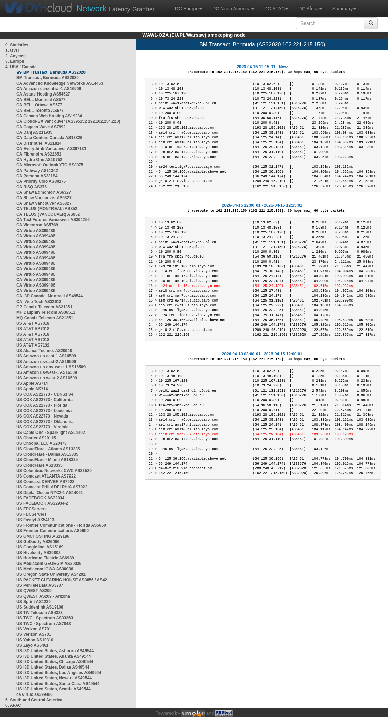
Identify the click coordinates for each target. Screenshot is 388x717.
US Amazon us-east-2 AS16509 (46, 361)
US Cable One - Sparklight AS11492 (50, 432)
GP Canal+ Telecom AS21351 (44, 307)
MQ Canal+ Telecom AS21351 (44, 318)
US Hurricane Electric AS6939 (45, 558)
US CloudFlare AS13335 (39, 465)
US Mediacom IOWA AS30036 (44, 569)
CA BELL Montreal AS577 (40, 99)
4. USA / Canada (21, 66)
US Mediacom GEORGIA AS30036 (48, 563)
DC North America (233, 8)
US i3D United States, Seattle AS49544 (53, 689)
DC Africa (310, 8)
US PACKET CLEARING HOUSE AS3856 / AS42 (61, 579)
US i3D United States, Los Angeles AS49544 (58, 672)
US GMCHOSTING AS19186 (42, 536)
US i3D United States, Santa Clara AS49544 (57, 683)
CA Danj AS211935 (34, 132)
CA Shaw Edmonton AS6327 (43, 192)
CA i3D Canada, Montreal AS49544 (49, 296)
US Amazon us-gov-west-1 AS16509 (51, 367)
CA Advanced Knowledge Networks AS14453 (59, 83)
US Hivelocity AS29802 (38, 552)
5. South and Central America (33, 700)
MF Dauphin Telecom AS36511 (45, 312)
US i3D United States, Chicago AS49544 (54, 661)
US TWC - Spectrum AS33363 (44, 618)
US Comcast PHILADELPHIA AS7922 (52, 487)
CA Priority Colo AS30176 (41, 181)
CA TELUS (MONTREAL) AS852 (46, 208)
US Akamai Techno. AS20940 (44, 350)
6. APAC (13, 705)
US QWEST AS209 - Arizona (43, 596)
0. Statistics (16, 45)
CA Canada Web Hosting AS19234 (49, 116)
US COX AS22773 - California (44, 399)
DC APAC (276, 8)
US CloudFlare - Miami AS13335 (47, 459)
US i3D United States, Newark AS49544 (54, 678)
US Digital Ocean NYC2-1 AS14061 (49, 492)
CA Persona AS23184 (37, 176)
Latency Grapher (116, 8)
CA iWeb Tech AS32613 (38, 301)
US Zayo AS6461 (32, 645)
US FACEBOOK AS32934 (40, 498)
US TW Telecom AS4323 (39, 612)
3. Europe (14, 61)
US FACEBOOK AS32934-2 (42, 503)
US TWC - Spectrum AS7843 (43, 623)
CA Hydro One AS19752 (39, 159)
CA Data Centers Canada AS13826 (49, 137)
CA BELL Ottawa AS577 (39, 105)
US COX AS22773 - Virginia (42, 427)
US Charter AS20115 (36, 438)
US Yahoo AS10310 (34, 640)
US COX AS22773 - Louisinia (44, 410)
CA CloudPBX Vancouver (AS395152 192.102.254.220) (68, 121)
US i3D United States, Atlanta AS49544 (53, 656)
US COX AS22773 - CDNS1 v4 (44, 394)
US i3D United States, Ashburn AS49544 (55, 650)
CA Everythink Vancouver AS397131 (51, 148)
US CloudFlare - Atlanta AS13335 (48, 449)
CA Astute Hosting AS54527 (43, 94)
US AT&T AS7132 (32, 345)
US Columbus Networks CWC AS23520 (54, 470)
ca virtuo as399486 (34, 694)
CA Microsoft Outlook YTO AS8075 (49, 165)
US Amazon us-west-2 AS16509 (46, 378)
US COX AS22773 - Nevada (42, 416)
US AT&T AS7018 (32, 323)
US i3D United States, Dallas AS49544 (52, 667)
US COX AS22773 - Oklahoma (45, 421)
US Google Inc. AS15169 (39, 547)
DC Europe (188, 8)
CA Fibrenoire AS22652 (38, 154)
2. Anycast (15, 56)
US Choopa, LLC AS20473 (41, 443)
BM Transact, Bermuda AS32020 (54, 72)
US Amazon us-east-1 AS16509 (46, 356)
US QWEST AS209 (34, 590)
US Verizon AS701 (33, 629)
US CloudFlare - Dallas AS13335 (47, 454)
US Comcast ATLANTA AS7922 (46, 476)
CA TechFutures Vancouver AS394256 (53, 219)
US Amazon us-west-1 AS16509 (46, 372)
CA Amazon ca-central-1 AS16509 (48, 88)
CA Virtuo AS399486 (35, 230)
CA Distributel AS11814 (39, 143)
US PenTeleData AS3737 (39, 585)
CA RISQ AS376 (31, 187)
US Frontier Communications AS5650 (52, 530)
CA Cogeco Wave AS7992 (41, 127)
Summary (344, 8)
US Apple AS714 (32, 383)
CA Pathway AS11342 (37, 170)
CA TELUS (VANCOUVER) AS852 (48, 214)
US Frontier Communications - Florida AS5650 (61, 525)
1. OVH (12, 50)
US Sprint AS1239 (33, 601)
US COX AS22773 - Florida (41, 405)
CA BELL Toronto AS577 (40, 110)
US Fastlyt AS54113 (35, 519)
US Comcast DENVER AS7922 (45, 481)
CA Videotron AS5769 (37, 225)
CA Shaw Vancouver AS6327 (44, 197)
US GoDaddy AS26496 (37, 541)
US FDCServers (31, 509)
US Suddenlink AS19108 (39, 607)
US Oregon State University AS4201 (51, 574)
